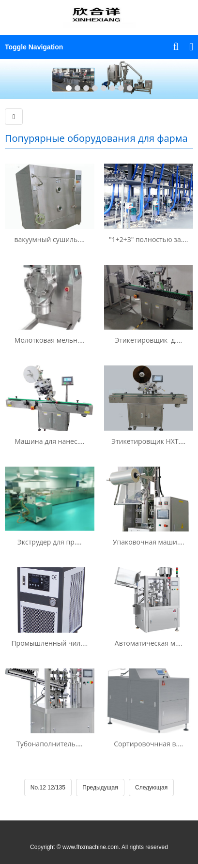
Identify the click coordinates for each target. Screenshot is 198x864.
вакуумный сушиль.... (49, 239)
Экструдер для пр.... (49, 541)
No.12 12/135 (47, 787)
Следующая (151, 787)
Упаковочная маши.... (148, 541)
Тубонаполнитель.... (49, 743)
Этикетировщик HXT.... (148, 441)
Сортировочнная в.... (148, 743)
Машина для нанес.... (49, 441)
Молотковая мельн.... (50, 340)
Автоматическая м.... (149, 643)
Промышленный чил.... (49, 643)
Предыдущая (100, 787)
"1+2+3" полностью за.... (148, 239)
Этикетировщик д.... (148, 340)
